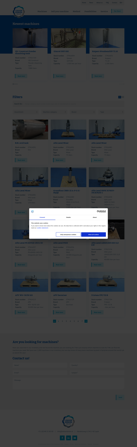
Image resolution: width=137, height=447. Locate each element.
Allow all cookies (93, 234)
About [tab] (95, 217)
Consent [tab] (42, 217)
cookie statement (42, 228)
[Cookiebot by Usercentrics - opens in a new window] (98, 211)
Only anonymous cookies (68, 234)
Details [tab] (68, 217)
